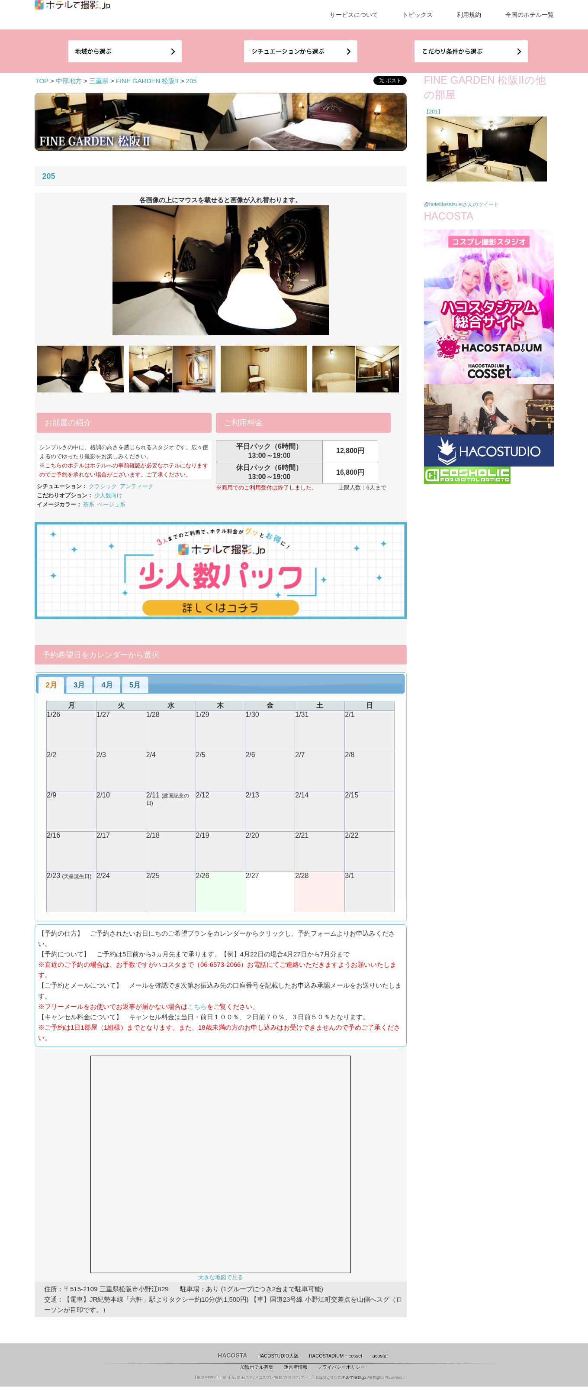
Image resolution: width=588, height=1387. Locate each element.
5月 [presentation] (135, 685)
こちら (197, 1006)
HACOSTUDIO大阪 (278, 1355)
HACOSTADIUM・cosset (335, 1355)
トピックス (417, 14)
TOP (41, 80)
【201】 (433, 112)
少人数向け (108, 495)
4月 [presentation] (107, 685)
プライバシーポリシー (341, 1367)
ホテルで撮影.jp (352, 1377)
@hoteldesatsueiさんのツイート (461, 204)
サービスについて (354, 14)
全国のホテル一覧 (529, 14)
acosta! (380, 1355)
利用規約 (469, 14)
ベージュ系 (111, 504)
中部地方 (69, 80)
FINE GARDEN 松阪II (147, 80)
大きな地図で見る (220, 1277)
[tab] (51, 685)
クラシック (103, 486)
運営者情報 (296, 1367)
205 (191, 80)
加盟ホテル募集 (256, 1367)
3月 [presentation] (79, 685)
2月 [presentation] (51, 685)
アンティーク (137, 486)
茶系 (88, 504)
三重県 (99, 80)
